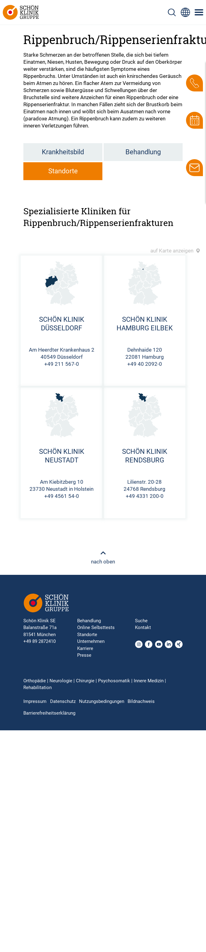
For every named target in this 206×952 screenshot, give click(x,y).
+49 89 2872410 (39, 641)
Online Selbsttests (96, 627)
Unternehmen (91, 641)
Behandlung (143, 152)
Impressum (34, 701)
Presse (84, 655)
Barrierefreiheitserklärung (49, 713)
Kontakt (143, 627)
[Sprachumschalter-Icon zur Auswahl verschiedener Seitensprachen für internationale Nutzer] (185, 12)
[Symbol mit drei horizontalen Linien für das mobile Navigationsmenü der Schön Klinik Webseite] (199, 12)
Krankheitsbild (63, 152)
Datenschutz (63, 701)
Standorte (63, 171)
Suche (141, 620)
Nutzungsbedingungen (101, 701)
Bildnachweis (141, 701)
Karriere (85, 648)
